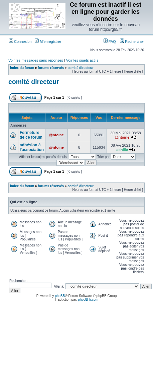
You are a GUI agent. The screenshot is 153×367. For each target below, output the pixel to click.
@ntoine (56, 135)
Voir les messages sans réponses (35, 60)
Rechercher (132, 42)
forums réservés (51, 68)
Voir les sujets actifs (82, 60)
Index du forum (22, 68)
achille (122, 150)
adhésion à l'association (32, 147)
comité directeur (80, 68)
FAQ (110, 42)
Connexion (20, 42)
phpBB (60, 296)
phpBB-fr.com (88, 299)
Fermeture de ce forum (31, 135)
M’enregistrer (48, 42)
